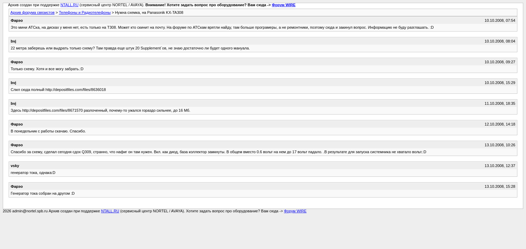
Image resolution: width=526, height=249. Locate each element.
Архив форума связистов (32, 12)
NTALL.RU (69, 5)
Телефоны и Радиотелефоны (85, 12)
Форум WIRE (283, 5)
